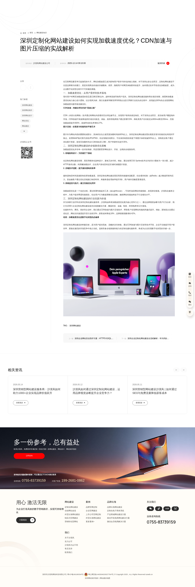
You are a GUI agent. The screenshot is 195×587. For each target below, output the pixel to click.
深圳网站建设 (27, 105)
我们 (155, 6)
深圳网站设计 (27, 115)
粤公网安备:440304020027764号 (100, 574)
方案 (127, 6)
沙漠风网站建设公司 (41, 63)
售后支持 (68, 549)
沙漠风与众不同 (71, 545)
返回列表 (163, 63)
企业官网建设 (91, 511)
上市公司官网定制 (93, 514)
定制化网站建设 (71, 507)
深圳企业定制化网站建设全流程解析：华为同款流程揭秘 (145, 338)
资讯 (147, 6)
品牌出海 (137, 6)
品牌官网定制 (91, 507)
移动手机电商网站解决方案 (118, 518)
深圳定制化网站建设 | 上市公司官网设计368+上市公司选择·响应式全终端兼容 (53, 5)
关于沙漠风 (69, 538)
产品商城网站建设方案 (116, 514)
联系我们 (68, 552)
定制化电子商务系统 (115, 511)
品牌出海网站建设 (114, 507)
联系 (163, 6)
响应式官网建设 (71, 518)
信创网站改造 (70, 511)
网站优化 (25, 121)
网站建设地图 (105, 578)
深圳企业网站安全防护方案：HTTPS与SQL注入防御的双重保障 (91, 338)
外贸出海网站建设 (72, 514)
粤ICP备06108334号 (75, 574)
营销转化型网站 (71, 522)
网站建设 (109, 6)
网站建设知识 (42, 33)
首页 (99, 6)
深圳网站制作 (27, 110)
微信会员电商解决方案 (116, 522)
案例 (119, 6)
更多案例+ (90, 522)
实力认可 (68, 541)
